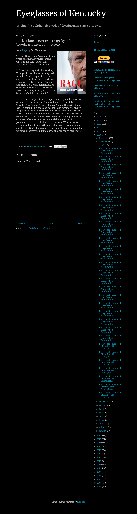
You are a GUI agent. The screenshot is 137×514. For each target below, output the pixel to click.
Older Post (80, 224)
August (102, 405)
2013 (99, 457)
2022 (99, 127)
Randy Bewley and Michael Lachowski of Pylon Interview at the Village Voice (107, 104)
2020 (99, 135)
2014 (99, 454)
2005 (99, 486)
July (101, 409)
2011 (99, 464)
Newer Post (22, 224)
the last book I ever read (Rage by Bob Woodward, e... (110, 150)
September (104, 402)
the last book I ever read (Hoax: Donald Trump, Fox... (110, 346)
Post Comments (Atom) (40, 228)
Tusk (96, 42)
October (103, 145)
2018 (99, 439)
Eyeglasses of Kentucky (61, 13)
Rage (24, 50)
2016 (99, 446)
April (101, 420)
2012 (99, 461)
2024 (99, 120)
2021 (99, 131)
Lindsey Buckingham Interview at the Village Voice (107, 79)
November (104, 141)
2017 (99, 443)
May (101, 416)
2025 (99, 116)
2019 (99, 435)
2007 (99, 479)
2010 (99, 468)
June (101, 412)
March (102, 423)
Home (51, 224)
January (103, 431)
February (103, 427)
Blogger (81, 502)
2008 (99, 475)
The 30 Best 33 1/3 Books (105, 50)
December (104, 138)
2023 (99, 124)
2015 (99, 450)
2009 (99, 472)
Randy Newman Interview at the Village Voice (107, 71)
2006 (99, 483)
